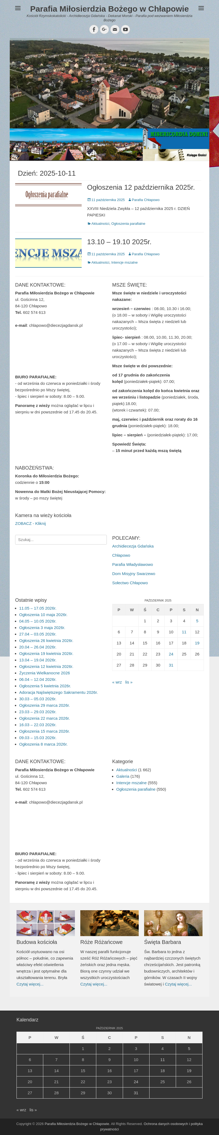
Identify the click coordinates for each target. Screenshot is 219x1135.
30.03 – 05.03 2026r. (38, 698)
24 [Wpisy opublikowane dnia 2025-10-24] (171, 654)
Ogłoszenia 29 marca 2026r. (44, 705)
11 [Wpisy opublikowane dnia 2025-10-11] (184, 632)
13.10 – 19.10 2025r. (119, 242)
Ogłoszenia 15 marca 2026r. (44, 731)
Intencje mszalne (124, 262)
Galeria (122, 776)
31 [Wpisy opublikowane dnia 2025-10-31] (171, 665)
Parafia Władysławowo (132, 564)
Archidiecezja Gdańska (133, 546)
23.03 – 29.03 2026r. (38, 711)
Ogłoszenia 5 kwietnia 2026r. (45, 686)
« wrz (117, 682)
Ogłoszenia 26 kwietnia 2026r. (46, 640)
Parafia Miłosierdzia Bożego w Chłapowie (109, 8)
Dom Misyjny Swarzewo (133, 573)
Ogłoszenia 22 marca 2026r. (44, 718)
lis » (128, 682)
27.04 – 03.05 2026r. (38, 634)
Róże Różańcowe (101, 942)
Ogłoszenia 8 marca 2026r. (43, 744)
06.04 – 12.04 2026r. (38, 679)
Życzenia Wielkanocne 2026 (44, 673)
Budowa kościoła (36, 942)
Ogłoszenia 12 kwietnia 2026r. (46, 666)
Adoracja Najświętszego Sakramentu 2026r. (58, 692)
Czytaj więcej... (30, 984)
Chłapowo (121, 555)
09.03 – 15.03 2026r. (38, 737)
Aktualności (100, 224)
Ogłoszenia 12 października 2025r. (141, 187)
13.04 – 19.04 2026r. (38, 660)
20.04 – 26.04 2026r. (38, 647)
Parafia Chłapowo (146, 200)
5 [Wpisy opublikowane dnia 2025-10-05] (197, 621)
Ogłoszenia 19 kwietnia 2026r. (46, 653)
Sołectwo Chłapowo (130, 582)
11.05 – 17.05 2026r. (38, 608)
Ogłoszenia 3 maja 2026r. (42, 627)
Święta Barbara (162, 942)
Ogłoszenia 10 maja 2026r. (43, 614)
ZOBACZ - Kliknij (30, 523)
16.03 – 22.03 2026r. (38, 724)
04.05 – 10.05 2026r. (38, 621)
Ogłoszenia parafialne (128, 224)
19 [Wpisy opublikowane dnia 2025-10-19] (197, 643)
